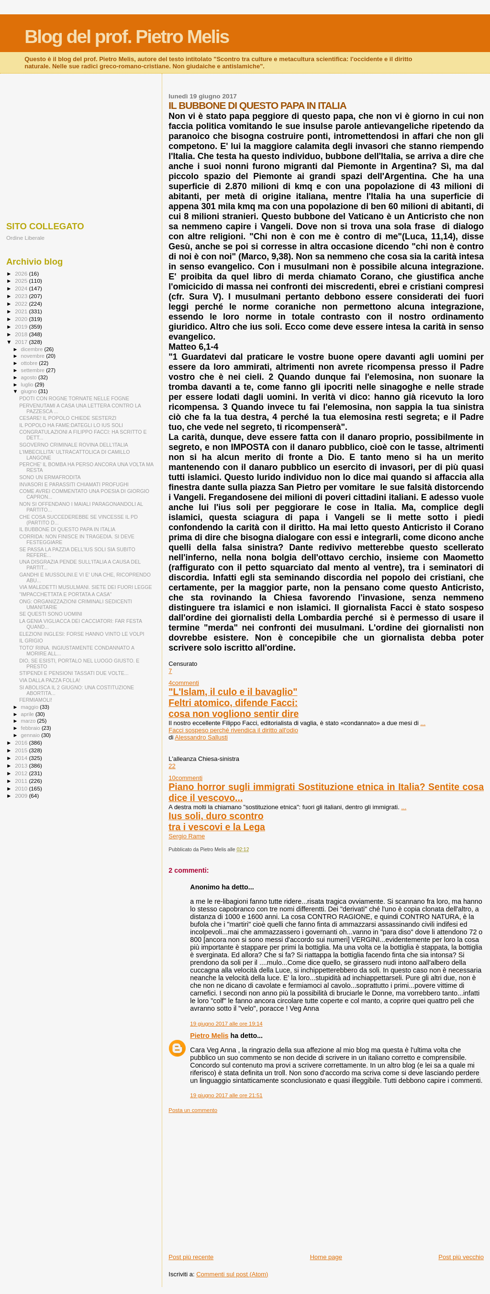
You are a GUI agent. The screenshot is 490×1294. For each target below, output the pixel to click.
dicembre (33, 349)
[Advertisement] (326, 1180)
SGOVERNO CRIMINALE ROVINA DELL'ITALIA (73, 445)
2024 (22, 288)
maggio (30, 707)
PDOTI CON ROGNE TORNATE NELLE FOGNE (74, 398)
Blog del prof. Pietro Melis (126, 36)
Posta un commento (192, 1110)
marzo (29, 721)
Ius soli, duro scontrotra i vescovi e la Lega (216, 821)
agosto (30, 377)
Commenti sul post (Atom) (232, 1274)
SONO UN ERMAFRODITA (50, 477)
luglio (28, 384)
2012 (22, 773)
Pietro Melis (209, 1035)
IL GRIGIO (31, 640)
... (422, 723)
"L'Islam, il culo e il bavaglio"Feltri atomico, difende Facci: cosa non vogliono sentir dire (233, 702)
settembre (33, 370)
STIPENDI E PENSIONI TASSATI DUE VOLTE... (73, 673)
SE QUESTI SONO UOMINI (50, 614)
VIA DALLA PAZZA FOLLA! (49, 680)
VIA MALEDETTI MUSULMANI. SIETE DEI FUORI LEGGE (85, 587)
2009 (22, 795)
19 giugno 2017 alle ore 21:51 (226, 1095)
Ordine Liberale (25, 238)
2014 (22, 758)
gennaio (31, 735)
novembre (33, 356)
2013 (22, 765)
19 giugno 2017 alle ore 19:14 (226, 1024)
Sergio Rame (186, 836)
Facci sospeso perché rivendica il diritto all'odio (233, 730)
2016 (22, 742)
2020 (22, 319)
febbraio (31, 728)
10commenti (185, 777)
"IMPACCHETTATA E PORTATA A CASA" (65, 594)
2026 (22, 273)
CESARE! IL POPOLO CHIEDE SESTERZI (67, 418)
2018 (22, 334)
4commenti (183, 682)
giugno (30, 391)
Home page (326, 1257)
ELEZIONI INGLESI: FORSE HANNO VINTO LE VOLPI (81, 634)
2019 (22, 326)
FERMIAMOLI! (35, 700)
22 (171, 766)
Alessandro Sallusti (201, 737)
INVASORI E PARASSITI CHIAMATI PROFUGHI (74, 484)
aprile (28, 714)
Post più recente (190, 1257)
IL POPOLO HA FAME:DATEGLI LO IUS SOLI (71, 425)
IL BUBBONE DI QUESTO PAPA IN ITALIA (67, 529)
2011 (22, 781)
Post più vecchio (461, 1257)
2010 (22, 788)
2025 (22, 281)
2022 (22, 303)
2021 (22, 311)
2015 (22, 750)
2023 (22, 296)
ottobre (30, 363)
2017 (22, 342)
